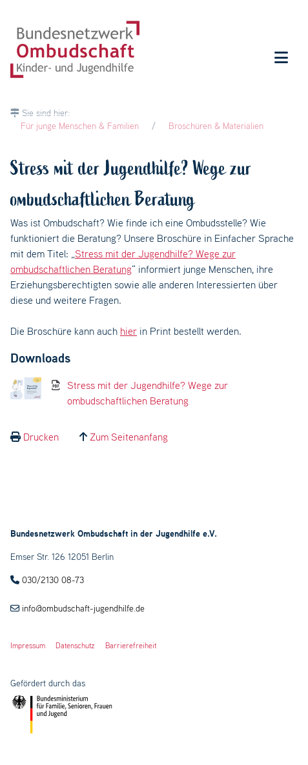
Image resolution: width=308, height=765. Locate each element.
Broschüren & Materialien (216, 126)
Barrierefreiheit (130, 645)
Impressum (27, 645)
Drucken (41, 436)
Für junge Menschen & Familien (80, 126)
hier (128, 330)
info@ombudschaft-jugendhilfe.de (83, 608)
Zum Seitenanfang (129, 436)
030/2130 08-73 (53, 580)
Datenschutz (75, 645)
